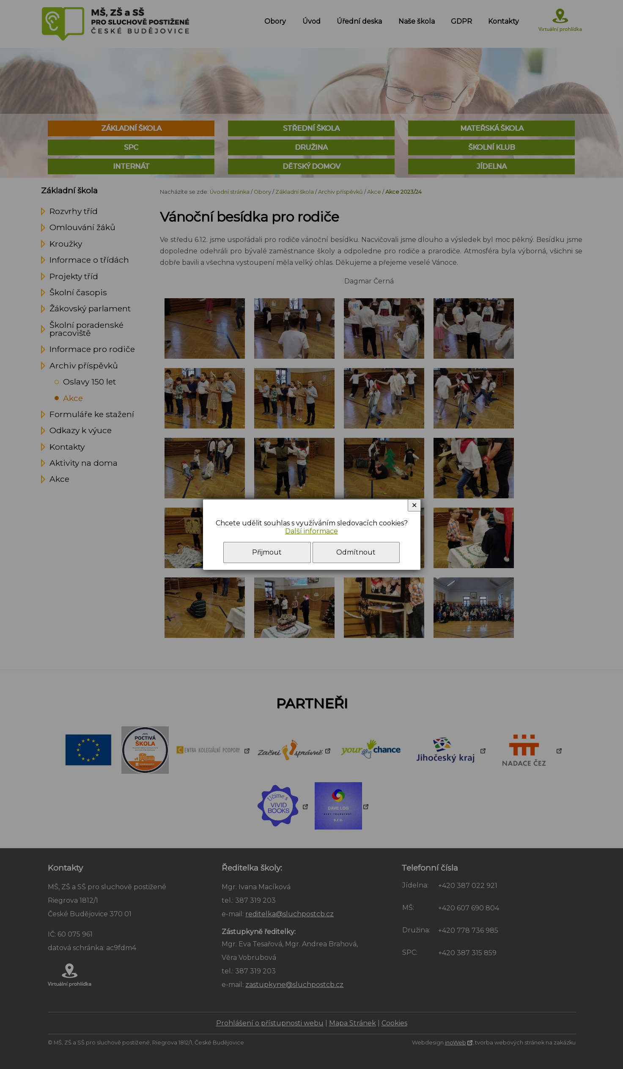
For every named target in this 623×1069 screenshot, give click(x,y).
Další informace (311, 531)
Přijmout (267, 552)
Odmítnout (356, 552)
